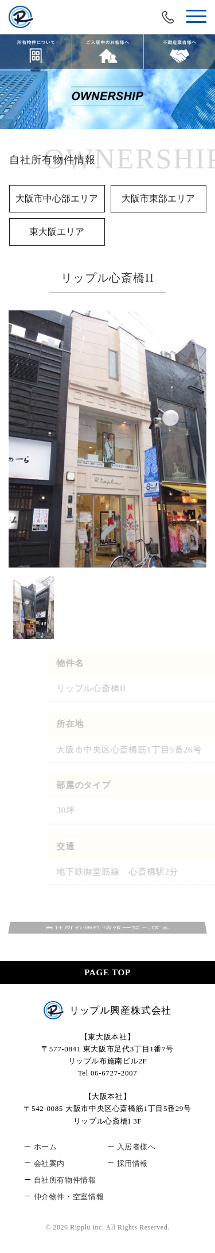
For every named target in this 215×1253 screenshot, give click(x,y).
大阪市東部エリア (158, 198)
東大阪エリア (56, 232)
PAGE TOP (107, 972)
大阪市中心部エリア (56, 198)
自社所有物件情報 (65, 1180)
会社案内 (49, 1163)
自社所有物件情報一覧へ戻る (107, 928)
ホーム (45, 1146)
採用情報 (132, 1163)
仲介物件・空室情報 (69, 1196)
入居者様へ (136, 1146)
